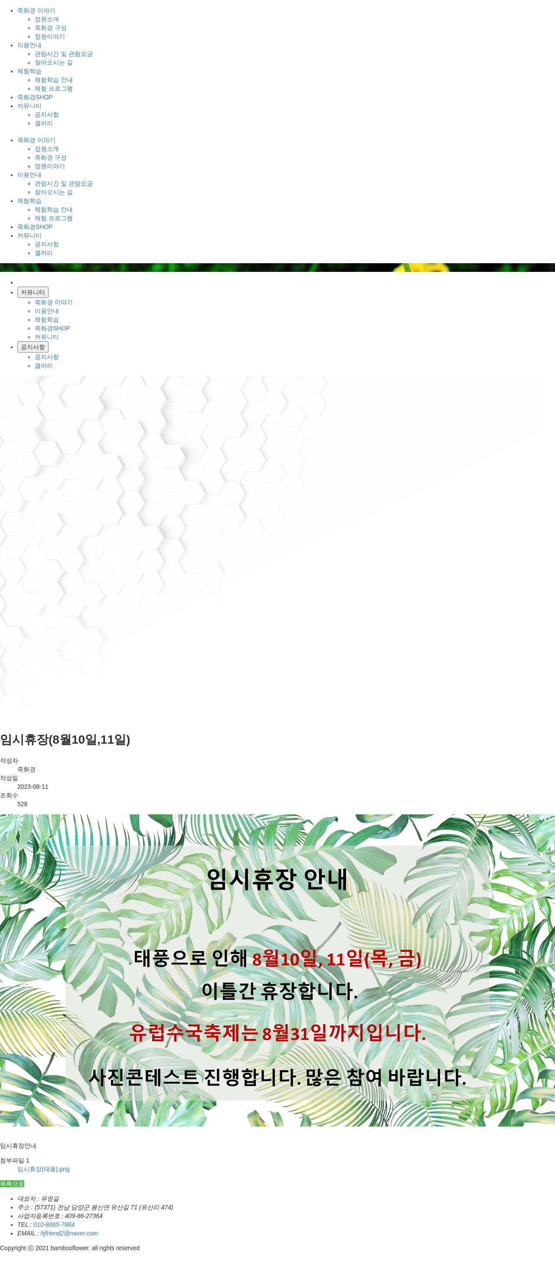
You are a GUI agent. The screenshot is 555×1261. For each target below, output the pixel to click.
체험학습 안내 (54, 79)
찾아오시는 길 (54, 62)
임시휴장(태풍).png (43, 1169)
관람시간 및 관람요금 (64, 53)
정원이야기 (50, 36)
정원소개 (47, 19)
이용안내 (47, 310)
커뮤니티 (47, 336)
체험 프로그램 (54, 88)
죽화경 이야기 (54, 302)
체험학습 (47, 319)
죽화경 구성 (51, 27)
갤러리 (44, 123)
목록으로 (12, 1183)
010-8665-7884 (54, 1224)
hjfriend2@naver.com (69, 1233)
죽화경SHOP (52, 328)
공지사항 (47, 114)
